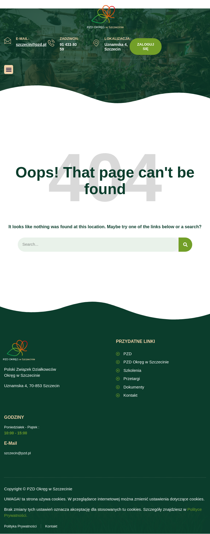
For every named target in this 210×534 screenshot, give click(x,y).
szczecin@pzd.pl (17, 453)
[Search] (185, 245)
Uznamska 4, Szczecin (116, 46)
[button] (8, 69)
